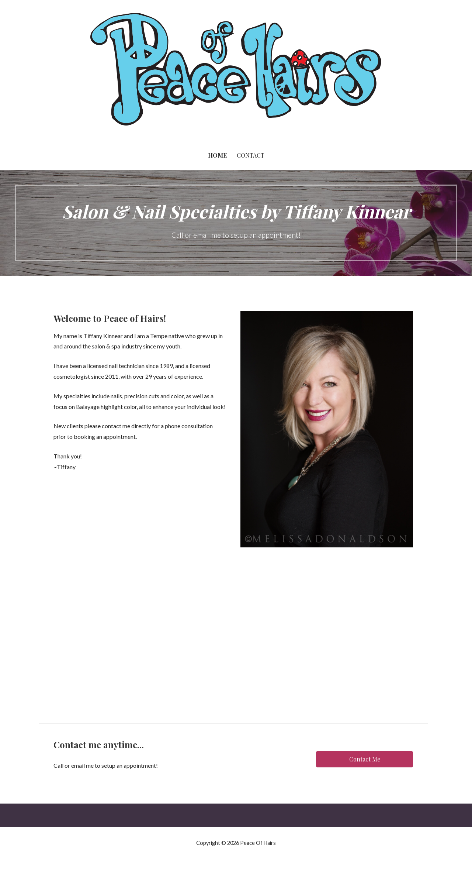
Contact (250, 155)
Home (217, 155)
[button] (364, 759)
